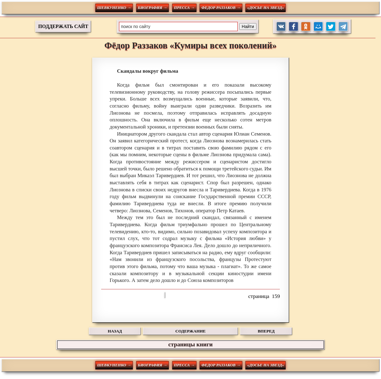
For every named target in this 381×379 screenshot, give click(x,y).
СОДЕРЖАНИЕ (190, 331)
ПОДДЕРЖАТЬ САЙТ (63, 26)
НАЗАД (115, 331)
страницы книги (190, 344)
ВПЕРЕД (266, 331)
